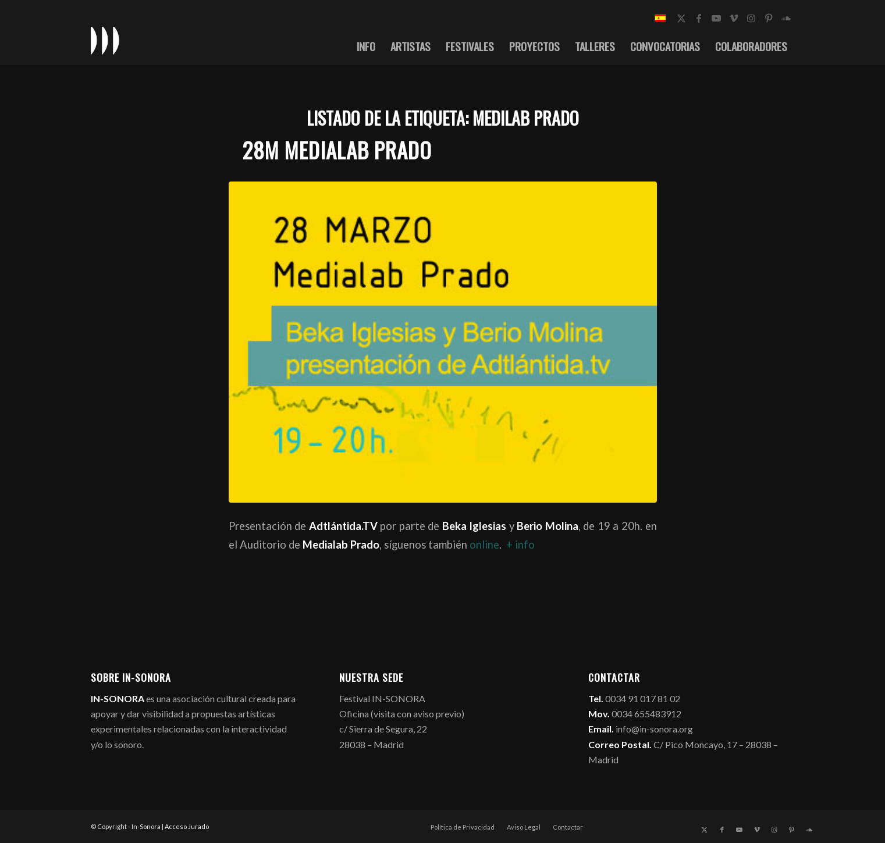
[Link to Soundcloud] (786, 18)
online (484, 544)
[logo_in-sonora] (105, 40)
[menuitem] (366, 46)
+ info (520, 544)
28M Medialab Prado (337, 150)
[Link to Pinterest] (768, 18)
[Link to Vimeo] (733, 18)
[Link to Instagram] (751, 18)
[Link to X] (681, 18)
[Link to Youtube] (716, 18)
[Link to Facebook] (699, 18)
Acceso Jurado (187, 826)
